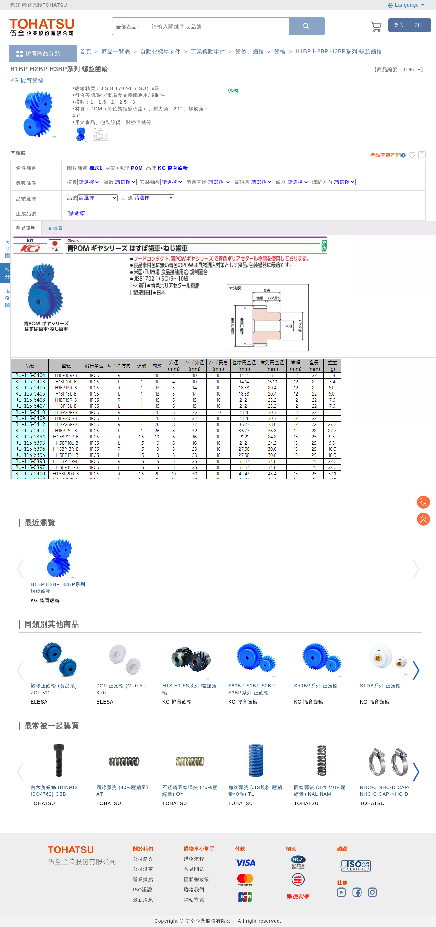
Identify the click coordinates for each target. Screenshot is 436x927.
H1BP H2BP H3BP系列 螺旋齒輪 (339, 52)
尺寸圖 (7, 248)
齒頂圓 (242, 182)
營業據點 (143, 879)
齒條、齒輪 (249, 52)
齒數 (109, 182)
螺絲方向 (322, 182)
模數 (72, 182)
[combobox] (216, 26)
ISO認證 (142, 889)
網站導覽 (194, 899)
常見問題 (194, 869)
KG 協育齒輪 (27, 80)
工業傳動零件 (208, 52)
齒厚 (281, 182)
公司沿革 (143, 869)
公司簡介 (143, 859)
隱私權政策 (196, 879)
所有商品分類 (37, 53)
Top (426, 519)
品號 (92, 197)
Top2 (426, 502)
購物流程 (194, 859)
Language (406, 5)
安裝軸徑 (150, 182)
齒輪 (280, 52)
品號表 (55, 228)
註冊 (420, 25)
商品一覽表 (116, 52)
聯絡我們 (194, 889)
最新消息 (143, 899)
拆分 (7, 273)
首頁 (86, 52)
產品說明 (26, 228)
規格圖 (7, 297)
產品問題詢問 (385, 155)
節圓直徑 (196, 182)
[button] (415, 670)
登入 (399, 25)
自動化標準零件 (160, 52)
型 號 (147, 197)
